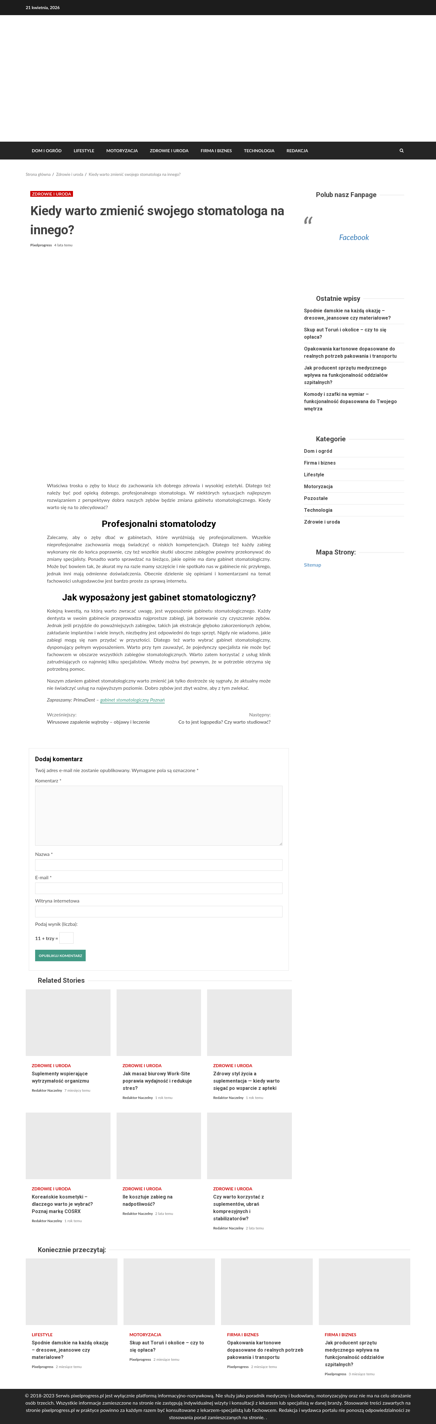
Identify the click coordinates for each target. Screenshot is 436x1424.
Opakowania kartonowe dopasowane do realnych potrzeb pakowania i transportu (267, 1291)
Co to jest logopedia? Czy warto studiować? (215, 718)
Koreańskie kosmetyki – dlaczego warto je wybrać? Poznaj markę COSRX (68, 1146)
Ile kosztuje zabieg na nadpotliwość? (159, 1146)
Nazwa (44, 854)
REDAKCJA (297, 150)
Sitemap (312, 564)
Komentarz (48, 780)
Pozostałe (316, 498)
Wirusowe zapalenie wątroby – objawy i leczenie (103, 718)
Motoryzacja (122, 150)
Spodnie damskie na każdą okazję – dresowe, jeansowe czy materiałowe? (71, 1291)
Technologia (259, 150)
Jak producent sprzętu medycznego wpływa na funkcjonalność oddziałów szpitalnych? (346, 375)
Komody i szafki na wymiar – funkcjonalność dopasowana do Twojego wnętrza (350, 401)
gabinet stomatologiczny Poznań (132, 699)
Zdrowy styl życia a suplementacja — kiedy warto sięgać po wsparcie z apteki (249, 1022)
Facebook (354, 237)
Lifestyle (84, 150)
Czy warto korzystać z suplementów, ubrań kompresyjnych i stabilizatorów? (249, 1146)
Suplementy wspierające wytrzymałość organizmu (68, 1022)
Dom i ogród (46, 150)
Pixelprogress (41, 245)
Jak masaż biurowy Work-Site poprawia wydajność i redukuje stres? (159, 1022)
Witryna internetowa (57, 900)
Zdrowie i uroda (169, 150)
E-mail (43, 877)
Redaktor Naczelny (47, 1090)
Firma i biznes (216, 150)
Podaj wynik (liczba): (56, 924)
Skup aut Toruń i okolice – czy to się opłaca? (169, 1291)
